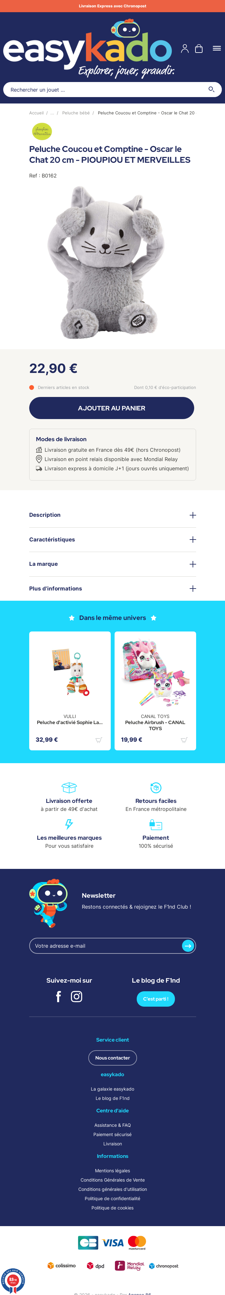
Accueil (36, 112)
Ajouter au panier (111, 408)
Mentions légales (112, 1170)
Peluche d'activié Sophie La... (70, 722)
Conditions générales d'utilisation (112, 1189)
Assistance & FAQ (112, 1125)
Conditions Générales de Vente (113, 1180)
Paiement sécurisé (112, 1134)
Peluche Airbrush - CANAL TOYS (155, 725)
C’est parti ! (156, 999)
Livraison (112, 1143)
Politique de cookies (112, 1207)
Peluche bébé (76, 112)
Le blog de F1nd (113, 1098)
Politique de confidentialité (112, 1198)
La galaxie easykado (112, 1089)
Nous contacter (112, 1058)
